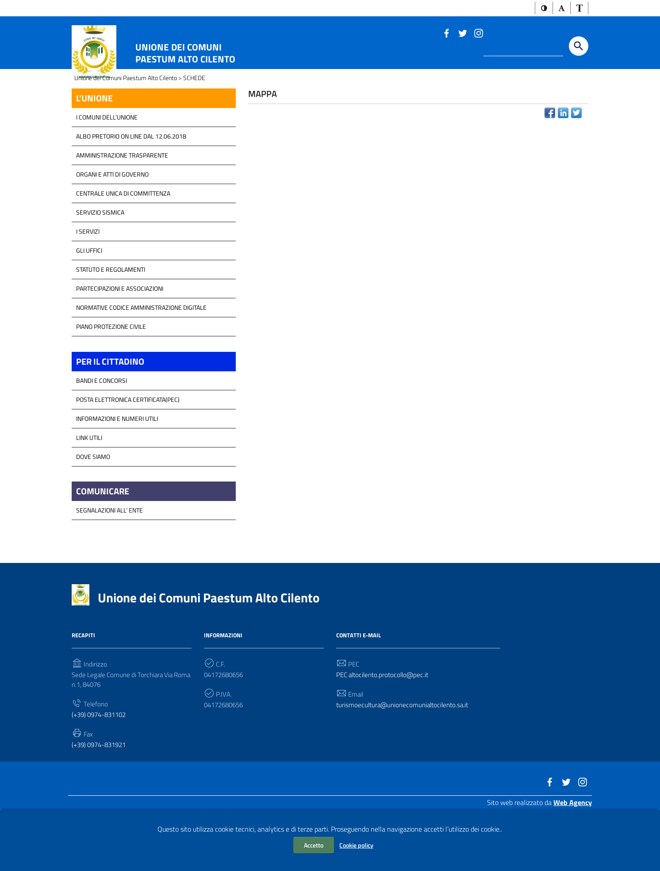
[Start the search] (578, 47)
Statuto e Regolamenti (110, 319)
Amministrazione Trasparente (122, 205)
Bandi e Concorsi (101, 431)
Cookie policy (356, 845)
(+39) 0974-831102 (102, 770)
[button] (540, 8)
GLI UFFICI (89, 300)
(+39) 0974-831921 (102, 801)
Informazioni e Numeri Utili (117, 469)
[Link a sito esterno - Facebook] (446, 33)
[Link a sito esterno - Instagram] (478, 33)
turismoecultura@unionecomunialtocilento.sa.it (405, 760)
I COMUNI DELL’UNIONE (107, 167)
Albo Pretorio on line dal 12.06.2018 (131, 186)
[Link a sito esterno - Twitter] (462, 33)
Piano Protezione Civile (111, 376)
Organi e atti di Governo (112, 224)
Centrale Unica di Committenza (123, 243)
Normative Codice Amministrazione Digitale (141, 357)
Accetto (313, 845)
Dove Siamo (93, 508)
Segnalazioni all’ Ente (109, 563)
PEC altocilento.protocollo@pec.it (385, 728)
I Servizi (88, 281)
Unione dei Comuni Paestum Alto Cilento (185, 54)
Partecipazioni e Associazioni (119, 338)
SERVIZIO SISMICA (100, 262)
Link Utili (89, 488)
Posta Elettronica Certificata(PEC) (128, 450)
